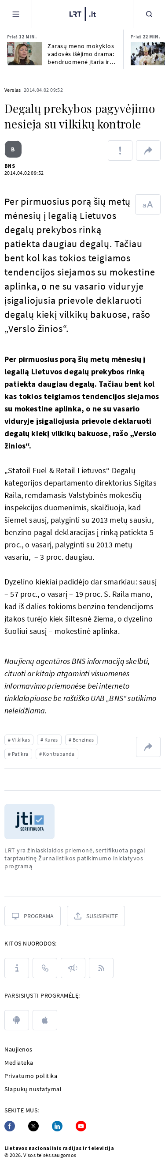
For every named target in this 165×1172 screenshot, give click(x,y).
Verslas (12, 90)
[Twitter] (33, 1126)
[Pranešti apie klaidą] (120, 150)
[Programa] (32, 916)
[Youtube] (81, 1126)
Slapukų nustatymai (32, 1089)
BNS (9, 165)
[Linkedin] (57, 1126)
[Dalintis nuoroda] (148, 150)
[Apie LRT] (16, 968)
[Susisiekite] (96, 916)
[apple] (45, 1020)
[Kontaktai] (45, 968)
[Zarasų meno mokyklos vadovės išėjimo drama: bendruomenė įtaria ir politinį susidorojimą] (24, 53)
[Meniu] (16, 14)
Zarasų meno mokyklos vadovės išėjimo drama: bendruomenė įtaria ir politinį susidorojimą (81, 54)
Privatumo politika (30, 1076)
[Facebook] (9, 1126)
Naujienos (18, 1049)
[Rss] (101, 968)
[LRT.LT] (83, 12)
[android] (16, 1020)
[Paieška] (149, 14)
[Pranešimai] (73, 968)
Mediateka (18, 1062)
